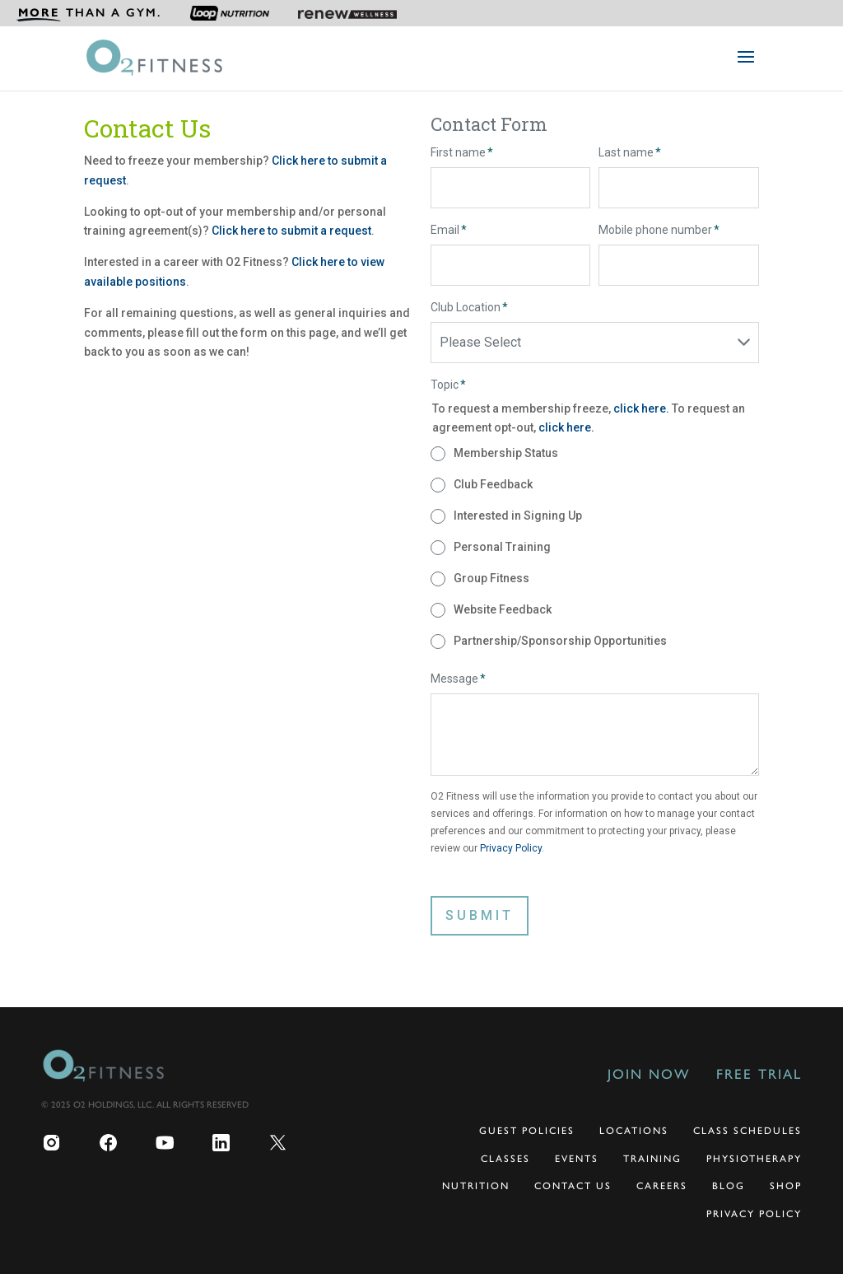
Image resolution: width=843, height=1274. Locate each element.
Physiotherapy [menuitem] (754, 1158)
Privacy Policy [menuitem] (754, 1214)
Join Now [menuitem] (649, 1074)
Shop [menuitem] (786, 1186)
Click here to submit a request (291, 230)
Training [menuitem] (652, 1158)
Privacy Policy (511, 848)
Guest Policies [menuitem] (527, 1130)
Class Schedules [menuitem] (747, 1130)
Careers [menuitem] (661, 1186)
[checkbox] (594, 547)
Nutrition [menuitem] (476, 1186)
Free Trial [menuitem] (759, 1074)
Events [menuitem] (576, 1158)
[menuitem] (88, 13)
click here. (642, 408)
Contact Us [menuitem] (573, 1186)
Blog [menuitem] (728, 1186)
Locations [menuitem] (633, 1130)
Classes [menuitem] (505, 1158)
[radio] (594, 453)
